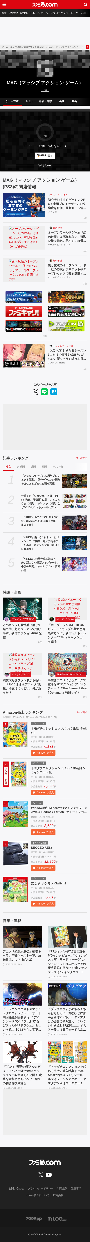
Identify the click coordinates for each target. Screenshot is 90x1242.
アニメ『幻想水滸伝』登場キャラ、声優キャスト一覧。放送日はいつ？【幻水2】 (22, 955)
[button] (45, 165)
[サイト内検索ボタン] (85, 4)
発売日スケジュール (61, 12)
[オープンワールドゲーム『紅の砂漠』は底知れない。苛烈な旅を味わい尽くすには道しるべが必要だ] (24, 237)
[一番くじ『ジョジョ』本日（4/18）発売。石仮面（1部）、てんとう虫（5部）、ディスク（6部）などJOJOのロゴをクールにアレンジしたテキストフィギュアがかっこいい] (74, 501)
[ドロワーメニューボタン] (4, 4)
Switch (24, 12)
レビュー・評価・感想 (39, 101)
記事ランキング (15, 458)
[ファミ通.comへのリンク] (45, 4)
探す (50, 155)
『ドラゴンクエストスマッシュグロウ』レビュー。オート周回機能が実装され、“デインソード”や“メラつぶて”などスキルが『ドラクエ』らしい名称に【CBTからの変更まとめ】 (22, 1020)
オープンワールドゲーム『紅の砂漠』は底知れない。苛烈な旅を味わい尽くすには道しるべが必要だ (67, 237)
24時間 (21, 466)
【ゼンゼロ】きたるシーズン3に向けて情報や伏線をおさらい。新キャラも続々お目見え (67, 355)
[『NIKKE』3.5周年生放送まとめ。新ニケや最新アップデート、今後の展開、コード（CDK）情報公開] (74, 564)
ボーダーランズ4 (65, 619)
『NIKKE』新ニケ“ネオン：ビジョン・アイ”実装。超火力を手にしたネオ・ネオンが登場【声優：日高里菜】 (40, 543)
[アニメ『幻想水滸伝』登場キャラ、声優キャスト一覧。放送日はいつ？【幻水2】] (22, 937)
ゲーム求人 (82, 12)
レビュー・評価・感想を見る (43, 146)
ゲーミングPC (60, 195)
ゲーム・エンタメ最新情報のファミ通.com (22, 47)
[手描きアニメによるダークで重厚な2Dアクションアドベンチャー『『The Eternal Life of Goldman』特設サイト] (67, 664)
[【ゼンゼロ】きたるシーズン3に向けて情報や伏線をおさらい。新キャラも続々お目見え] (24, 356)
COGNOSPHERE (56, 362)
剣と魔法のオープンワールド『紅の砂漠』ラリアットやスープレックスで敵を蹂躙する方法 (67, 270)
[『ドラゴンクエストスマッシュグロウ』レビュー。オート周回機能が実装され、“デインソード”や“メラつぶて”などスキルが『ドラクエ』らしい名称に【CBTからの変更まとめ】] (22, 994)
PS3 (45, 89)
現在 (8, 466)
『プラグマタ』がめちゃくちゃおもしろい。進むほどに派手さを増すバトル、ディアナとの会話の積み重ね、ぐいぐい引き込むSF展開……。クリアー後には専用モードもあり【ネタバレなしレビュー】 (67, 1020)
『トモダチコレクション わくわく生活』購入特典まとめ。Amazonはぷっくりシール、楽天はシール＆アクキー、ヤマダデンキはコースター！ (67, 1075)
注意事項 (76, 1188)
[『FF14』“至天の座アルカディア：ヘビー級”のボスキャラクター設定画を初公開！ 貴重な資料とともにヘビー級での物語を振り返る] (22, 1052)
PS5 (32, 12)
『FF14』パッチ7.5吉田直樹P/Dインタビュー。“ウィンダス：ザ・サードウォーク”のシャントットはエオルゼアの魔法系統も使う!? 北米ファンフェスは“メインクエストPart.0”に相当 (67, 962)
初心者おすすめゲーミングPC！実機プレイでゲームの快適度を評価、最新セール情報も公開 (67, 204)
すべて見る (81, 458)
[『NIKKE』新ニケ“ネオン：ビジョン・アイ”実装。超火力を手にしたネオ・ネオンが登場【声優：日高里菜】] (74, 543)
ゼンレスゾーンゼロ (63, 346)
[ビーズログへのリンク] (57, 1218)
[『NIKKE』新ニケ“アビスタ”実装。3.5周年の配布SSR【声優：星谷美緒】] (74, 522)
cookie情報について (38, 1195)
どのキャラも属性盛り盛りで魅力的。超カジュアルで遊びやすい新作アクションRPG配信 (22, 631)
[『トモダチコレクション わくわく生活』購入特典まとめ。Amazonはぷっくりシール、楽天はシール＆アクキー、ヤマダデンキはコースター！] (67, 1052)
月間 (44, 466)
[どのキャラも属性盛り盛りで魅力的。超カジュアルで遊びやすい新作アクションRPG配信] (22, 609)
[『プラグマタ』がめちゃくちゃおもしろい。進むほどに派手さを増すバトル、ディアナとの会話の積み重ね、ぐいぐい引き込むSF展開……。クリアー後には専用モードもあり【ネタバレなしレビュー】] (67, 994)
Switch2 (13, 12)
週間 (33, 466)
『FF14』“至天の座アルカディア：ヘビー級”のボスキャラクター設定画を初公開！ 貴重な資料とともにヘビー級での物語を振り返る (22, 1075)
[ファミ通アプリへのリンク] (34, 1218)
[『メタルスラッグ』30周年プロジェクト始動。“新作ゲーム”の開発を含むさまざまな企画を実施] (74, 481)
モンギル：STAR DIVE (23, 619)
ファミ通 (52, 212)
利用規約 (62, 1188)
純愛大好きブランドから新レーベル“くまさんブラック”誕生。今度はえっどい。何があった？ (22, 686)
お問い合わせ (16, 1188)
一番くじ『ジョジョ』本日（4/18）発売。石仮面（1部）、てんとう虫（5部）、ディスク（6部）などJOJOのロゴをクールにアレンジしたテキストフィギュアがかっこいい (40, 501)
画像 (61, 101)
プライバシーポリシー (40, 1188)
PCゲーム (42, 12)
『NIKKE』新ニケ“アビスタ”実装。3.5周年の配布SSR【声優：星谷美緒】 (39, 521)
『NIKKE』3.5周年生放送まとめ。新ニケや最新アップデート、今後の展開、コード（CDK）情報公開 (40, 564)
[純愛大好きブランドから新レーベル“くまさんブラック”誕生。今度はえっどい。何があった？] (22, 664)
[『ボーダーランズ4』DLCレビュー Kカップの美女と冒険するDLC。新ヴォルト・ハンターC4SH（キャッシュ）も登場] (67, 609)
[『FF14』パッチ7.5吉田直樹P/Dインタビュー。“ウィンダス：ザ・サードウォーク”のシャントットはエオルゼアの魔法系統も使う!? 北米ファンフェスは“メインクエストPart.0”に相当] (67, 937)
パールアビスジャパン (59, 244)
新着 (4, 12)
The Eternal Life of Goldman (70, 674)
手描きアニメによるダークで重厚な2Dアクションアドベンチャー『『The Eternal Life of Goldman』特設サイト (67, 686)
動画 (74, 101)
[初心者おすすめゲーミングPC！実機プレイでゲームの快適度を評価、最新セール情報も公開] (24, 205)
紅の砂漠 (57, 228)
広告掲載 (58, 1195)
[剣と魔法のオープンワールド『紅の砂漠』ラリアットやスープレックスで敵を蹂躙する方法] (24, 270)
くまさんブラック (21, 674)
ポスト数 (58, 466)
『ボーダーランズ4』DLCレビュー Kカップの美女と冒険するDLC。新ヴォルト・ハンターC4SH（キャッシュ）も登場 (67, 633)
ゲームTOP (12, 101)
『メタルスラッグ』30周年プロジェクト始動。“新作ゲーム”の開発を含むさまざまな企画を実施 (40, 479)
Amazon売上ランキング (23, 712)
